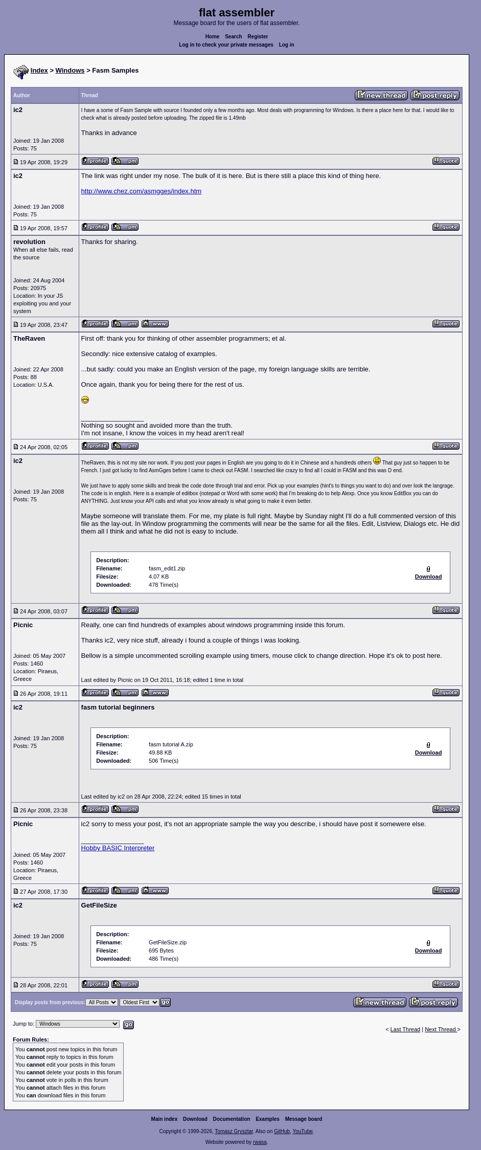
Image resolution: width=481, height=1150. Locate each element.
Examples (268, 1119)
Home (212, 36)
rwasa (260, 1142)
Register (257, 36)
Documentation (231, 1119)
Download (195, 1119)
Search (233, 36)
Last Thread (406, 1029)
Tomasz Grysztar (234, 1131)
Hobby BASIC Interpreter (118, 848)
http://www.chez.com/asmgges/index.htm (141, 191)
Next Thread (441, 1029)
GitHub (282, 1131)
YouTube (302, 1131)
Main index (164, 1119)
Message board (304, 1119)
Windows (70, 70)
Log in (286, 45)
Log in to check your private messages (226, 45)
